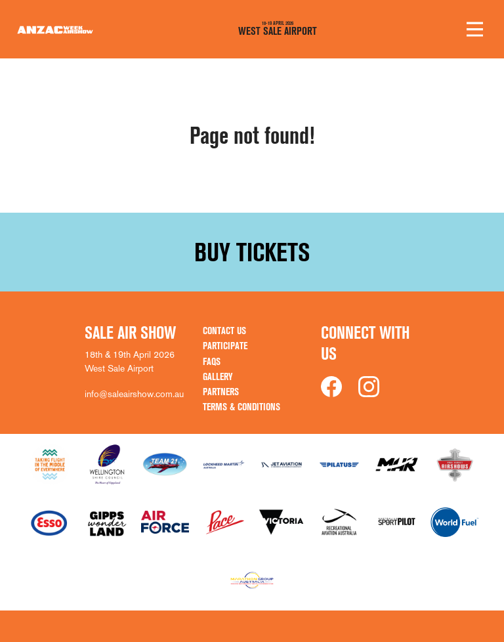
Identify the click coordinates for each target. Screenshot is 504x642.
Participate (225, 345)
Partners (221, 391)
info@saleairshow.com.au (134, 394)
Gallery (217, 376)
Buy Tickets (252, 252)
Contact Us (224, 330)
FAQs (211, 361)
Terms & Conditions (241, 406)
